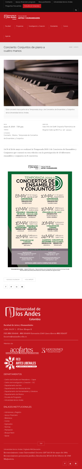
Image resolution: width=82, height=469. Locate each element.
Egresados (9, 424)
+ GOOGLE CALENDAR (12, 279)
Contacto (8, 2)
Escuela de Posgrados (13, 397)
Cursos (65, 26)
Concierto (7, 135)
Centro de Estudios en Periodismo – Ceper (20, 380)
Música (14, 135)
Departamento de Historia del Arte (17, 388)
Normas (8, 427)
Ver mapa (68, 130)
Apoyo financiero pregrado (25, 2)
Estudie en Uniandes (31, 6)
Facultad (8, 26)
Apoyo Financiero (11, 415)
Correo (7, 421)
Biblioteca (8, 418)
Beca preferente (45, 2)
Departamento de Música (14, 394)
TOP (41, 443)
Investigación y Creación (37, 26)
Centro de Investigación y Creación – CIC (20, 383)
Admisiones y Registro (13, 412)
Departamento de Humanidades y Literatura (21, 391)
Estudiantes (54, 26)
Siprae (7, 436)
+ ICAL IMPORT (29, 279)
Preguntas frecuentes (13, 6)
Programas (19, 26)
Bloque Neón (9, 433)
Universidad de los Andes (63, 2)
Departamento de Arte (13, 385)
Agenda (7, 36)
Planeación (9, 430)
